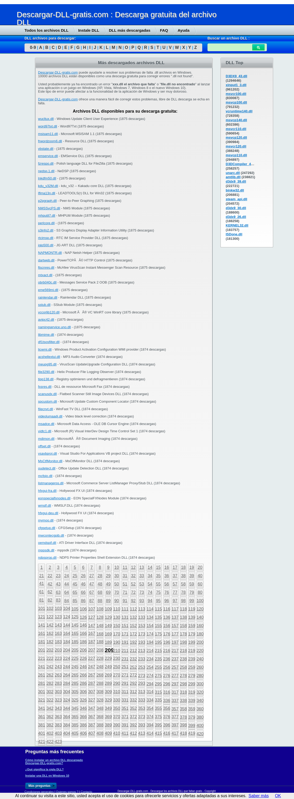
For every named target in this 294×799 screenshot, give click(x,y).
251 (124, 667)
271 (124, 675)
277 (175, 675)
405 (74, 733)
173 (141, 634)
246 (83, 667)
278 (183, 675)
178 (183, 634)
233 (141, 659)
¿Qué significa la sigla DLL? (44, 769)
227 (91, 658)
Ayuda (183, 30)
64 (66, 592)
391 (124, 725)
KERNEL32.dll (237, 225)
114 (150, 609)
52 (133, 584)
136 (166, 617)
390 (116, 725)
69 (108, 592)
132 (133, 617)
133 (141, 617)
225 (74, 658)
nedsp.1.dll (46, 171)
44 (66, 584)
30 (116, 576)
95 (158, 600)
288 (99, 683)
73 (141, 592)
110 (116, 609)
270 (116, 675)
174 (150, 634)
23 (58, 576)
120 (200, 609)
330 (116, 700)
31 (125, 576)
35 (158, 576)
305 (74, 692)
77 (175, 592)
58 (183, 584)
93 (141, 600)
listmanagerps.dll (51, 483)
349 (108, 708)
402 (49, 733)
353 (141, 708)
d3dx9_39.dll (236, 181)
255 (158, 667)
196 (166, 642)
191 (124, 642)
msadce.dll (46, 424)
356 (166, 708)
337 (175, 700)
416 (166, 733)
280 (200, 675)
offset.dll (44, 446)
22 (50, 576)
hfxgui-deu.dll (48, 513)
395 (158, 725)
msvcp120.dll (236, 137)
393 (141, 725)
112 (133, 609)
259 (191, 667)
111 (124, 609)
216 (166, 650)
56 (166, 584)
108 (99, 609)
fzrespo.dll (45, 163)
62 (50, 592)
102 (49, 608)
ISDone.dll (234, 234)
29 (108, 576)
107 (91, 609)
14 (150, 567)
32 (133, 576)
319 (191, 692)
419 (191, 733)
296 (166, 684)
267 (91, 675)
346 (83, 708)
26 (83, 576)
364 (66, 716)
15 (158, 567)
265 (74, 675)
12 (133, 567)
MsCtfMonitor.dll (50, 461)
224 (66, 658)
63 (58, 592)
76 (166, 592)
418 (183, 733)
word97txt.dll (47, 126)
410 (116, 733)
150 (116, 625)
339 (191, 700)
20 (200, 567)
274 (150, 675)
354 (150, 708)
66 (83, 592)
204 (66, 650)
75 (158, 592)
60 (200, 584)
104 (66, 608)
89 (108, 600)
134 (150, 617)
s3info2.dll (45, 230)
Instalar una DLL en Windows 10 (47, 775)
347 (91, 708)
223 (58, 658)
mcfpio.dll (45, 476)
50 (116, 584)
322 (49, 700)
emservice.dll (48, 156)
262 (49, 675)
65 (75, 592)
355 (158, 708)
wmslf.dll (44, 505)
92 (133, 600)
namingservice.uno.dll (54, 327)
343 (58, 708)
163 (58, 633)
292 (133, 683)
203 (58, 650)
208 (99, 650)
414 (150, 733)
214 (150, 650)
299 (191, 684)
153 (141, 625)
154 (150, 625)
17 (175, 567)
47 (91, 584)
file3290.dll (46, 372)
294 (150, 684)
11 (125, 567)
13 (141, 567)
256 (166, 667)
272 (133, 675)
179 (191, 634)
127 (91, 617)
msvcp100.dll (236, 102)
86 (83, 600)
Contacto (86, 791)
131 (124, 617)
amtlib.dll (233, 177)
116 (166, 609)
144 (66, 625)
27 (91, 576)
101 (41, 608)
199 (191, 642)
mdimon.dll (46, 439)
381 (41, 725)
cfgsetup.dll (46, 528)
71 (125, 592)
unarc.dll (233, 173)
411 (124, 733)
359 (191, 709)
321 (41, 700)
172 (133, 634)
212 (133, 650)
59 (191, 584)
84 (66, 600)
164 (66, 633)
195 (158, 642)
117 (175, 609)
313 (141, 692)
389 (108, 725)
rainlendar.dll (47, 297)
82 (50, 600)
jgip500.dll (45, 245)
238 (183, 659)
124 (66, 617)
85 (75, 600)
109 (108, 609)
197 (175, 642)
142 (49, 625)
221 (41, 658)
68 (100, 592)
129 (108, 617)
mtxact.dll (45, 275)
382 (49, 725)
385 (74, 725)
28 (100, 576)
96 (166, 600)
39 (191, 576)
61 (41, 592)
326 (83, 700)
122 (49, 617)
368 (99, 716)
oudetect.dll (47, 468)
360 (200, 709)
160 (200, 625)
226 (83, 658)
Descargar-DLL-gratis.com (58, 72)
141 (41, 625)
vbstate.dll (45, 149)
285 (74, 683)
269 (108, 675)
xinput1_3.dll (236, 85)
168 (99, 634)
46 (83, 584)
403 (58, 733)
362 (49, 716)
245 (74, 667)
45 (75, 584)
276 (166, 675)
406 (83, 733)
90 (116, 600)
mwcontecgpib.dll (51, 535)
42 (50, 584)
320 (200, 692)
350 (116, 708)
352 (133, 708)
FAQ (164, 30)
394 (150, 725)
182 (49, 642)
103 (58, 608)
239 (191, 659)
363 (58, 716)
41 (41, 583)
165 (74, 633)
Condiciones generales (39, 791)
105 (74, 609)
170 (116, 634)
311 (124, 692)
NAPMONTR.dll (50, 253)
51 (125, 584)
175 (158, 634)
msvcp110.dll (236, 155)
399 (191, 725)
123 (58, 617)
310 (116, 692)
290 (116, 683)
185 (74, 642)
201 (41, 650)
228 (99, 658)
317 (175, 692)
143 (58, 625)
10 (116, 567)
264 (66, 675)
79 (191, 592)
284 (66, 683)
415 (158, 733)
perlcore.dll (46, 223)
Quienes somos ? (67, 791)
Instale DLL (88, 30)
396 (166, 725)
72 (133, 592)
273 (141, 675)
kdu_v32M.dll (48, 186)
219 (191, 650)
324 (66, 700)
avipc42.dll (46, 319)
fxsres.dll (44, 387)
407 (91, 733)
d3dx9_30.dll (236, 208)
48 (100, 584)
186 (83, 642)
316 (166, 692)
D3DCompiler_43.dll (242, 164)
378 (183, 717)
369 (108, 716)
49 (108, 584)
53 (141, 584)
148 (99, 625)
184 (66, 642)
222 (49, 658)
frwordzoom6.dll (50, 141)
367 (91, 716)
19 (191, 567)
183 (58, 642)
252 (133, 667)
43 (58, 584)
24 (66, 576)
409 (108, 733)
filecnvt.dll (45, 409)
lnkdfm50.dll (47, 178)
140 (200, 617)
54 (150, 584)
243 (58, 667)
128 (99, 617)
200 (200, 642)
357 (175, 709)
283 (58, 683)
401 (41, 733)
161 (41, 633)
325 (74, 700)
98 (183, 600)
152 (133, 625)
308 (99, 692)
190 (116, 642)
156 (166, 625)
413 (141, 733)
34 (150, 576)
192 (133, 642)
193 (141, 642)
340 (200, 700)
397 (175, 725)
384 (66, 725)
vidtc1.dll (44, 431)
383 (58, 725)
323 (58, 700)
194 (150, 642)
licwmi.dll (45, 349)
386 (83, 725)
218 (183, 650)
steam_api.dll (236, 199)
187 (91, 642)
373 (141, 716)
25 (75, 576)
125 (74, 617)
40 (200, 576)
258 (183, 667)
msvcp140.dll (236, 120)
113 (141, 609)
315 (158, 692)
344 (66, 708)
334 (150, 700)
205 (74, 650)
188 (99, 642)
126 (83, 617)
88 (100, 600)
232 (133, 659)
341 (41, 708)
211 (124, 650)
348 (99, 708)
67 (91, 592)
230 (116, 658)
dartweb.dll (46, 260)
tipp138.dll (45, 379)
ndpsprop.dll (47, 557)
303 (58, 692)
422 (49, 741)
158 (183, 625)
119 (191, 609)
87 (91, 600)
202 (49, 650)
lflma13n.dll (46, 193)
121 (41, 617)
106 (83, 609)
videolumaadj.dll (50, 416)
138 (183, 617)
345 (74, 708)
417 (175, 733)
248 (99, 667)
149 (108, 625)
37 (175, 576)
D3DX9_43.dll (236, 76)
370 (116, 716)
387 (91, 725)
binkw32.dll (235, 190)
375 (158, 716)
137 (175, 617)
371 (124, 716)
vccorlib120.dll (48, 312)
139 (191, 617)
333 (141, 700)
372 (133, 716)
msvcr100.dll (236, 94)
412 (133, 733)
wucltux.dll (46, 119)
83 (58, 600)
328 (99, 700)
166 (83, 633)
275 (158, 675)
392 (133, 725)
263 (58, 675)
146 (83, 625)
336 (166, 700)
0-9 (33, 47)
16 (166, 567)
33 (141, 576)
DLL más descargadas (129, 30)
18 (183, 567)
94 (150, 600)
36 (166, 576)
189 (108, 642)
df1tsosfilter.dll (48, 342)
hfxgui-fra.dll (47, 491)
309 (108, 692)
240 (200, 659)
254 (150, 667)
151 (124, 625)
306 (83, 692)
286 (83, 683)
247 (91, 667)
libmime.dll (46, 335)
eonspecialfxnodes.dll (54, 498)
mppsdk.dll (46, 550)
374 (150, 716)
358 (183, 709)
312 (133, 692)
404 (66, 733)
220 (200, 650)
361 (41, 716)
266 (83, 675)
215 (158, 650)
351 (124, 708)
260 (200, 667)
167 (91, 633)
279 (191, 675)
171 (124, 634)
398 (183, 725)
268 (99, 675)
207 (91, 650)
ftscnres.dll (46, 267)
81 (41, 600)
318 (183, 692)
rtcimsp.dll (45, 238)
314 (150, 692)
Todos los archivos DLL (46, 30)
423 (58, 741)
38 (183, 576)
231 (124, 659)
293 (141, 683)
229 (108, 658)
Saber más (259, 796)
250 (116, 667)
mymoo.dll (45, 520)
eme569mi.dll (48, 290)
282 (49, 683)
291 (124, 683)
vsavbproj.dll (47, 453)
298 (183, 684)
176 (166, 634)
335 (158, 700)
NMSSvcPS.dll (49, 208)
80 (200, 592)
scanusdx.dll (47, 394)
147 (91, 625)
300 (200, 684)
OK (278, 796)
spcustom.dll (47, 401)
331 (124, 700)
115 (158, 609)
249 (108, 667)
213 (141, 650)
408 (99, 733)
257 (175, 667)
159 (191, 625)
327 (91, 700)
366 (83, 716)
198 (183, 642)
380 (200, 717)
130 (116, 617)
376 (166, 716)
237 (175, 659)
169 (108, 634)
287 (91, 683)
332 (133, 700)
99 (191, 600)
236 (166, 659)
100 (200, 600)
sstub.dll (44, 305)
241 (41, 667)
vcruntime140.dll (239, 111)
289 (108, 683)
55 (158, 584)
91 (125, 600)
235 (158, 659)
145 (74, 625)
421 (41, 741)
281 (41, 683)
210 (116, 650)
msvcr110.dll (236, 129)
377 (175, 716)
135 (158, 617)
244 (66, 667)
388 (99, 725)
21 (41, 576)
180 (200, 634)
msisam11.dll (48, 134)
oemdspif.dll (47, 543)
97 (175, 600)
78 (183, 592)
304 (66, 692)
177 (175, 634)
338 (183, 700)
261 (41, 675)
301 (41, 692)
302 (49, 692)
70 (116, 592)
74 (150, 592)
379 (191, 717)
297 (175, 684)
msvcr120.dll (236, 146)
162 (49, 633)
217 (175, 650)
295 (158, 684)
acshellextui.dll (49, 357)
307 (91, 692)
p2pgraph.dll (47, 201)
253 (141, 667)
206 (83, 650)
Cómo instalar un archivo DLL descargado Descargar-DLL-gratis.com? (54, 761)
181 (41, 642)
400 (200, 725)
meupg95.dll (47, 364)
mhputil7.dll (46, 215)
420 (200, 734)
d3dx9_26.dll (236, 217)
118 (183, 609)
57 (175, 584)
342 (49, 708)
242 (49, 667)
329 (108, 700)
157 (175, 625)
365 (74, 716)
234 (150, 659)
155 (158, 625)
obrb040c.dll (47, 282)
